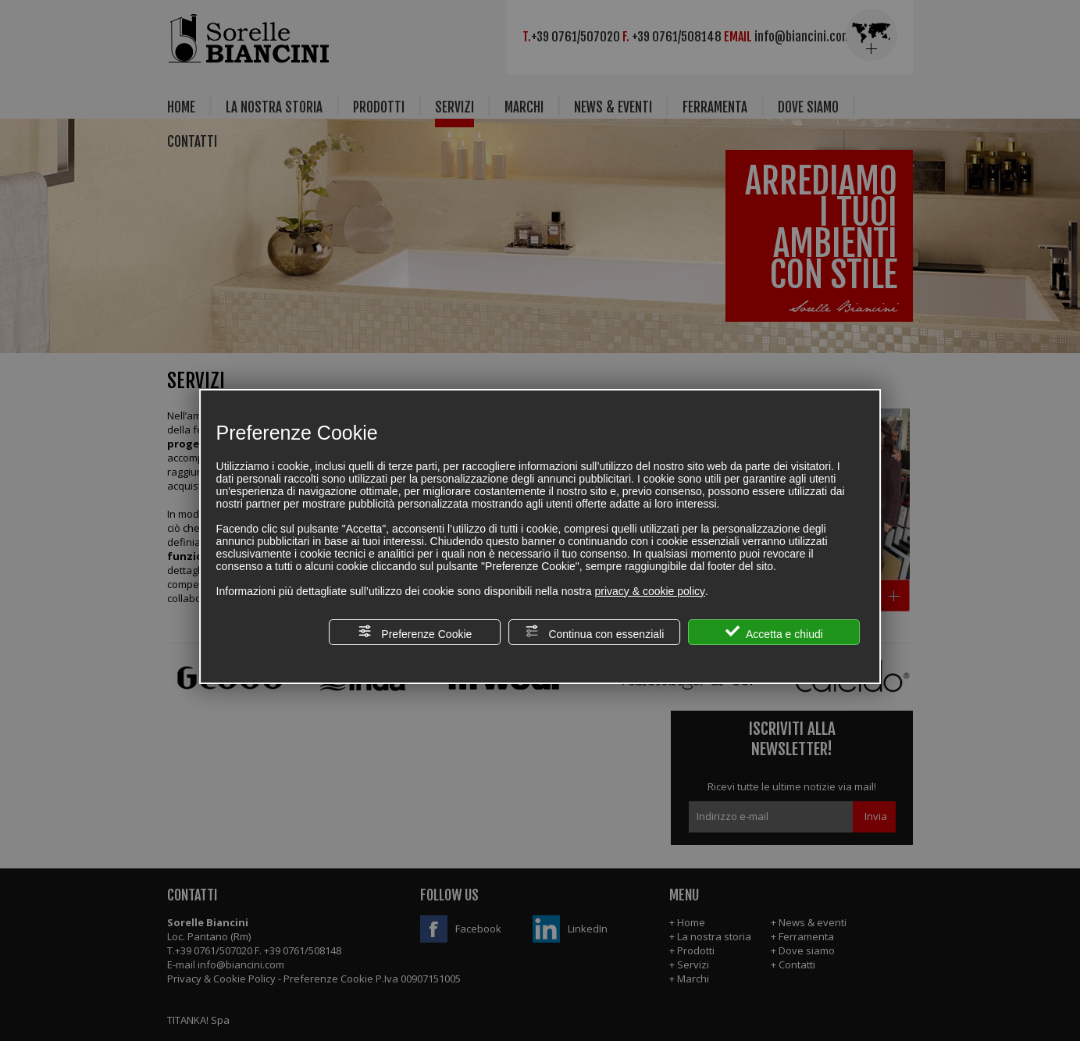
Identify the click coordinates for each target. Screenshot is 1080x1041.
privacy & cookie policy (649, 591)
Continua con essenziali (595, 632)
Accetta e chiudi (774, 632)
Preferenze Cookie (415, 632)
